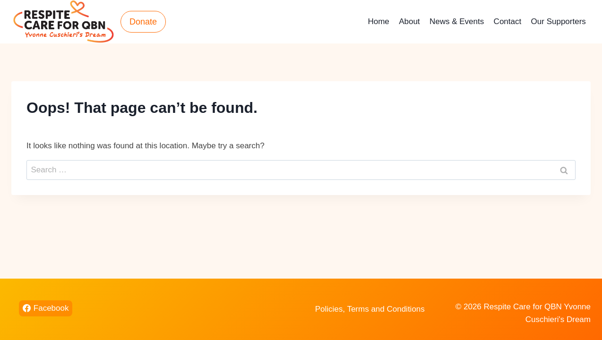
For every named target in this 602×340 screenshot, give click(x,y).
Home (378, 21)
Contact (508, 21)
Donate (143, 21)
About (409, 21)
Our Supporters (558, 21)
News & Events (457, 21)
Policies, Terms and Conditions (370, 309)
